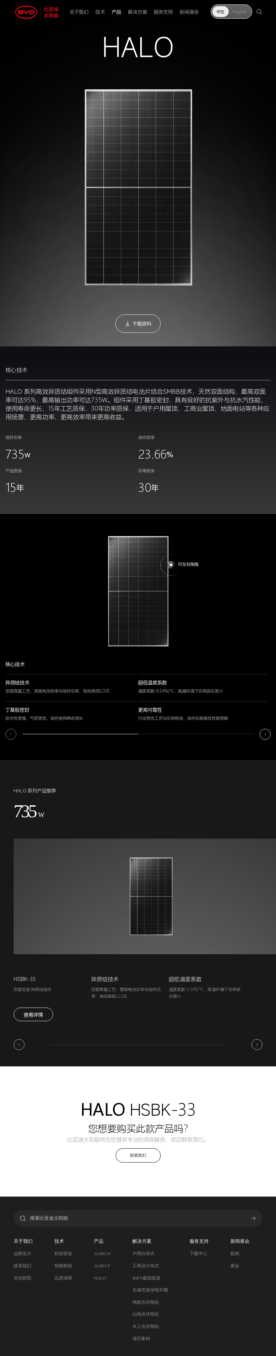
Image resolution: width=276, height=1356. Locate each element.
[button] (10, 734)
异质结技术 (104, 979)
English (239, 11)
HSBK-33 (24, 979)
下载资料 (138, 323)
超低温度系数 (185, 979)
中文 (220, 11)
